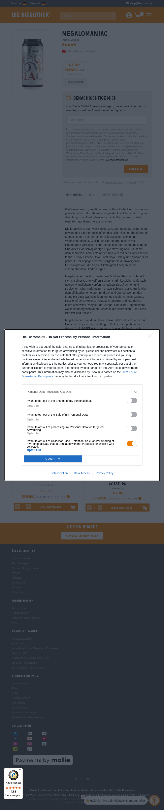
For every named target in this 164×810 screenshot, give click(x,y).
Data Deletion (59, 473)
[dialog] (82, 405)
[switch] (132, 400)
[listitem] (82, 392)
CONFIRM (53, 458)
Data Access (82, 473)
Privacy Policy (104, 473)
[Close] (152, 337)
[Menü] (20, 770)
